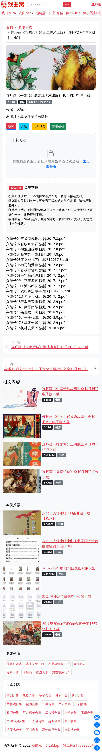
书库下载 (25, 27)
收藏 (11, 126)
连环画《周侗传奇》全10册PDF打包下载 (70, 474)
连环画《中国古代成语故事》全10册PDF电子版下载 (68, 419)
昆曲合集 (32, 704)
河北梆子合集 (32, 712)
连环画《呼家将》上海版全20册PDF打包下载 (70, 447)
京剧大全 (42, 672)
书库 (22, 102)
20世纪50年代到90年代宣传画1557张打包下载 (69, 626)
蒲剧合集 (87, 712)
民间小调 (12, 672)
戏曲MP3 (26, 13)
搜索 (67, 4)
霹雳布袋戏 (14, 664)
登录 (96, 4)
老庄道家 (79, 664)
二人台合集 (36, 721)
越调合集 (54, 721)
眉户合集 (70, 712)
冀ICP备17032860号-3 (80, 745)
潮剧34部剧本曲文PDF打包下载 (66, 596)
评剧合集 (48, 704)
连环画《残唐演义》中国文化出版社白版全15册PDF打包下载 (47, 368)
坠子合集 (45, 695)
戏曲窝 (37, 745)
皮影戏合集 (72, 729)
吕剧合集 (81, 704)
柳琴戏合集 (14, 729)
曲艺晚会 (56, 13)
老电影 (41, 13)
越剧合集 (78, 695)
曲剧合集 (70, 721)
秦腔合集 (13, 712)
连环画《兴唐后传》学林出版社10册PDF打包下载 (49, 347)
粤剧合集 (61, 695)
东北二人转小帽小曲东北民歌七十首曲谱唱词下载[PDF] (70, 544)
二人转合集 (53, 712)
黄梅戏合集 (14, 704)
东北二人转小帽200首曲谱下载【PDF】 (66, 516)
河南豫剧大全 (61, 672)
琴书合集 (32, 729)
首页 (9, 27)
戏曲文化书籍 (35, 664)
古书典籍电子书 (59, 664)
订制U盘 (39, 126)
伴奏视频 (90, 13)
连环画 (27, 672)
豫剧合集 (29, 695)
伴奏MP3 (73, 13)
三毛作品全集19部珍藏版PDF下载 (68, 568)
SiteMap (52, 745)
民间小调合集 (16, 721)
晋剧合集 (64, 704)
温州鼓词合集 (51, 729)
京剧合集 (13, 695)
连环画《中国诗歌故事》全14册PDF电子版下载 (70, 391)
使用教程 (58, 126)
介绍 (24, 126)
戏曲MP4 (8, 13)
